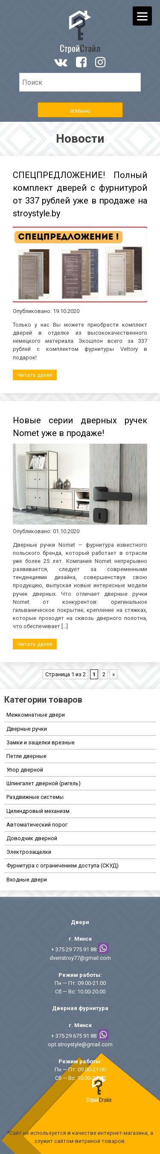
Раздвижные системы (35, 797)
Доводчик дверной (31, 838)
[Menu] (142, 16)
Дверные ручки (26, 729)
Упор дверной (24, 769)
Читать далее (34, 375)
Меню (82, 111)
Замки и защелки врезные (40, 742)
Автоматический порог (36, 824)
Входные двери (26, 879)
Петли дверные (26, 756)
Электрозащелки (28, 852)
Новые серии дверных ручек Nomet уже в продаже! (80, 426)
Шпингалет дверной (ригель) (43, 783)
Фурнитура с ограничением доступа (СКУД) (62, 865)
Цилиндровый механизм (38, 811)
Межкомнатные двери (35, 715)
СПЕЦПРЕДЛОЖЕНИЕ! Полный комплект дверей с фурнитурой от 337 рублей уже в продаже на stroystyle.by (80, 194)
